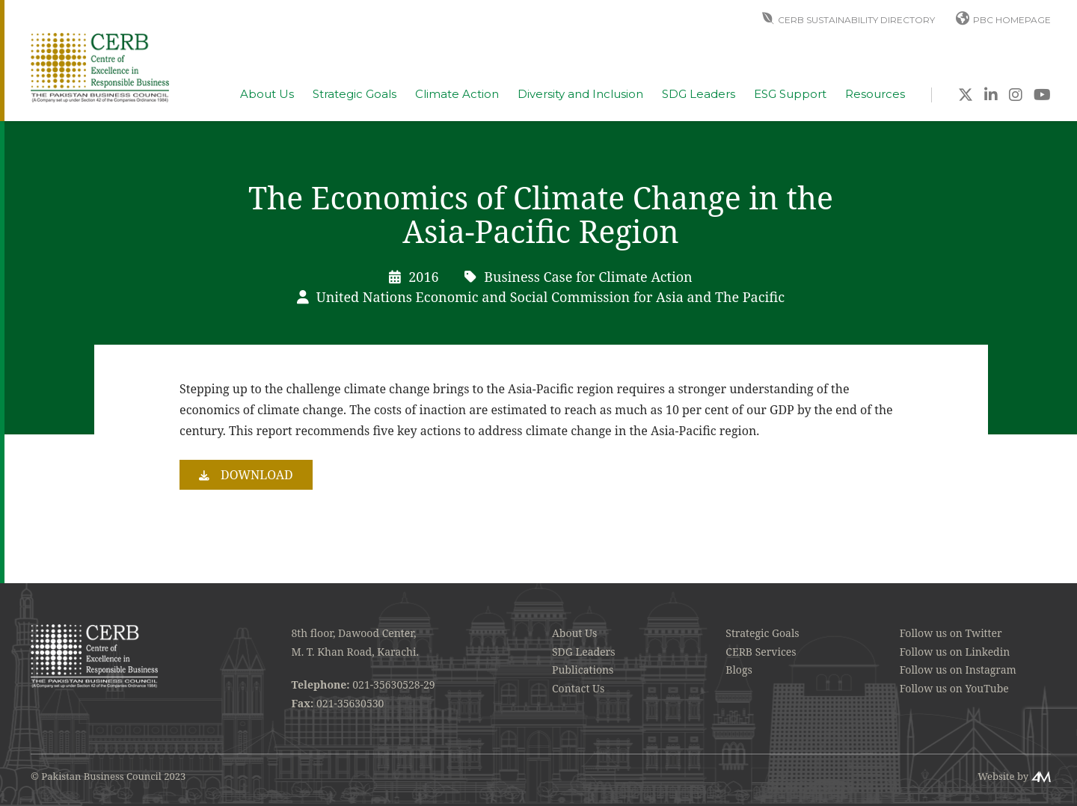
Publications (582, 669)
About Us (267, 94)
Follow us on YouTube (954, 688)
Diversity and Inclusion (580, 94)
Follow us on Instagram (958, 669)
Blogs (738, 669)
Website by (1003, 776)
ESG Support (790, 94)
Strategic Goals (354, 94)
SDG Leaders (698, 94)
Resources (875, 94)
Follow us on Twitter (951, 633)
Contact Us (578, 688)
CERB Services (760, 652)
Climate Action (457, 94)
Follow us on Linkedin (955, 652)
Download (257, 475)
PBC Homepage (1012, 19)
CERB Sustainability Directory (856, 19)
